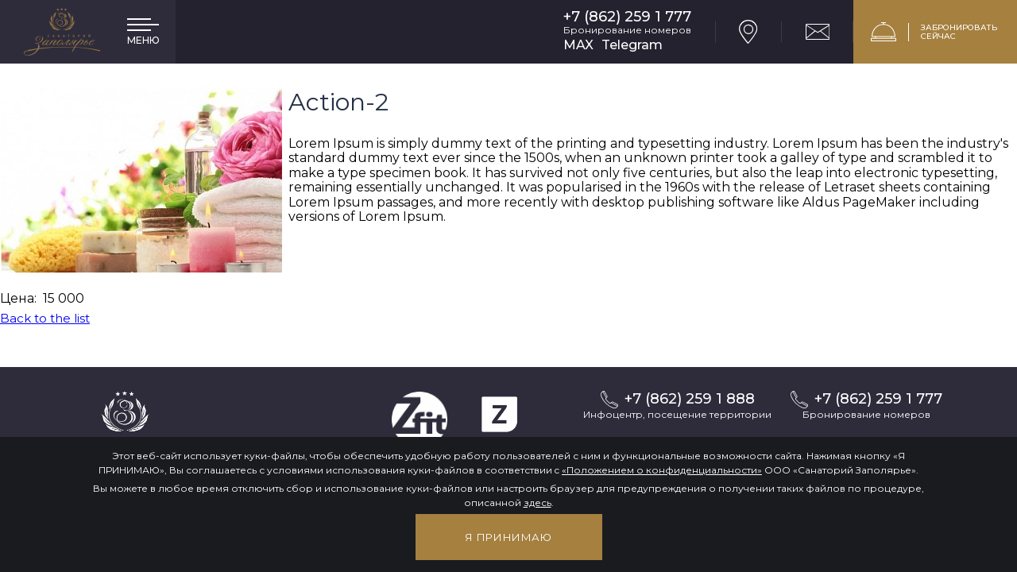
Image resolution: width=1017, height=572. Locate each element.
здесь (537, 502)
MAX (578, 44)
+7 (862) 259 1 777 (627, 17)
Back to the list (45, 318)
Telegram (632, 44)
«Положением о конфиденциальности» (662, 470)
